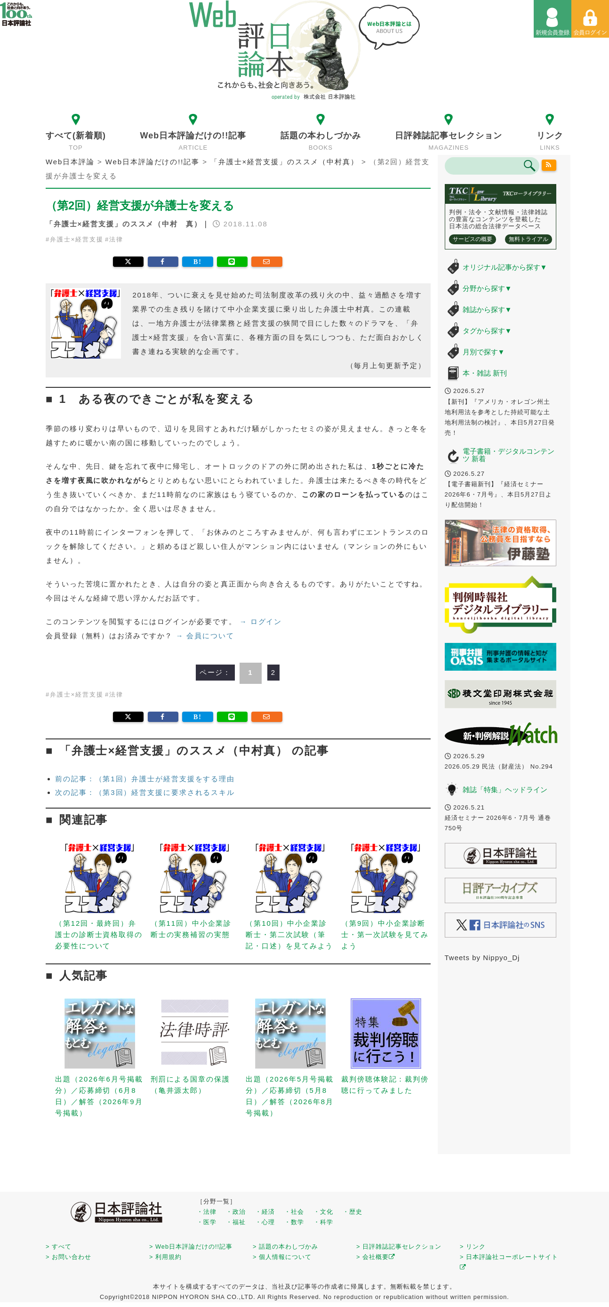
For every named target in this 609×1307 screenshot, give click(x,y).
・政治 (236, 1211)
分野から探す (487, 288)
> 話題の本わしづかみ (285, 1246)
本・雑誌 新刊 (485, 373)
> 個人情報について (282, 1256)
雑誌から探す (487, 309)
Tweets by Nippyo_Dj (482, 958)
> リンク (473, 1246)
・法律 (206, 1211)
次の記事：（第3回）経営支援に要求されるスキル (145, 792)
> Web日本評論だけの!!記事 (190, 1246)
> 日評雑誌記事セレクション (398, 1246)
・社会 (294, 1211)
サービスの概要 (472, 239)
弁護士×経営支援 (77, 239)
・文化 (323, 1211)
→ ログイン (261, 621)
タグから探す (487, 331)
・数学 (294, 1222)
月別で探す (484, 352)
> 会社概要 (375, 1256)
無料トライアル (528, 239)
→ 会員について (205, 636)
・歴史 (352, 1211)
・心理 (265, 1222)
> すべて (59, 1246)
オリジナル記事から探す (505, 267)
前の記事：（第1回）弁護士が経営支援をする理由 (145, 779)
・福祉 (236, 1222)
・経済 (265, 1211)
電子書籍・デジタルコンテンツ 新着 (508, 455)
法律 (116, 239)
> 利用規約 (165, 1256)
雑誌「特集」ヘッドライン (505, 790)
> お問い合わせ (68, 1256)
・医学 (206, 1222)
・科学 (323, 1222)
